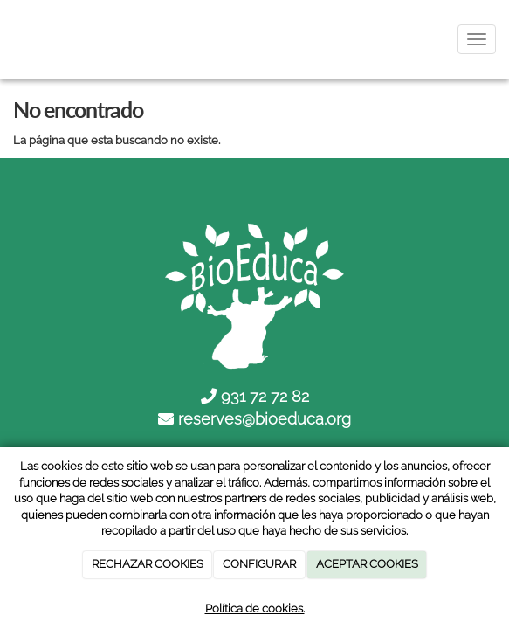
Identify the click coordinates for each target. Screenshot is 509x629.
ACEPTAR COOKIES (367, 563)
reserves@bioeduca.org (264, 419)
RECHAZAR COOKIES (147, 563)
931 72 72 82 (265, 396)
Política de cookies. (255, 608)
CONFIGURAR (259, 563)
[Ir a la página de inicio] (8, 39)
